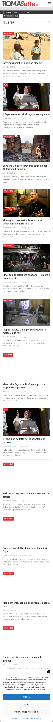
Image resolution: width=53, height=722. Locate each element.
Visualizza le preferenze (26, 712)
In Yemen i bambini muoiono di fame (22, 63)
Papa (5, 85)
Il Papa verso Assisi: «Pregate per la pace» (26, 114)
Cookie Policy (16, 718)
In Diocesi (8, 355)
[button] (49, 672)
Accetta (26, 697)
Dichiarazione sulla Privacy (31, 718)
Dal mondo (8, 34)
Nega (26, 704)
